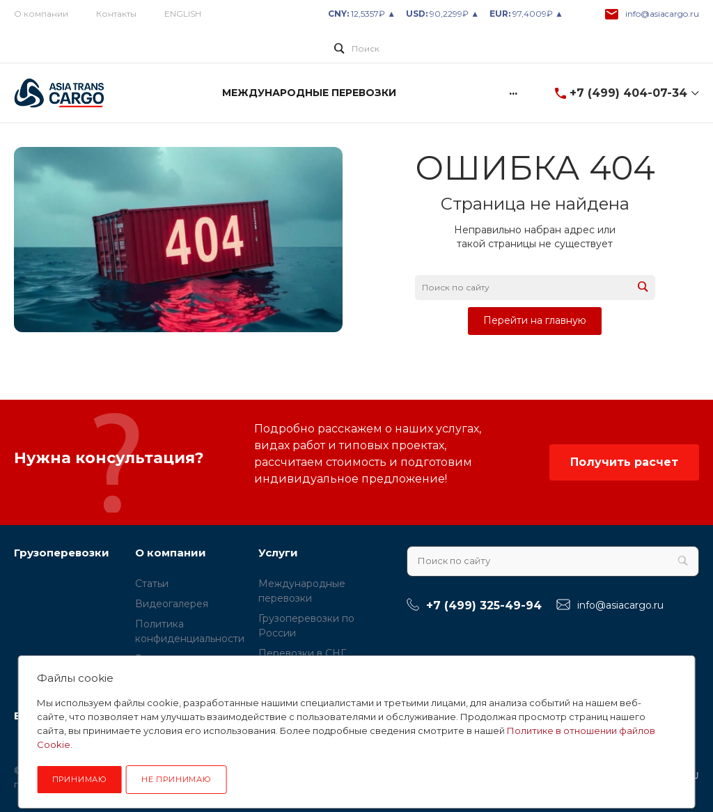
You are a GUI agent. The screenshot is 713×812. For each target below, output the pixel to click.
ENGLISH (182, 13)
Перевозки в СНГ (302, 653)
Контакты (116, 13)
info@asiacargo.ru (662, 13)
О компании (41, 13)
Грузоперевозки (61, 552)
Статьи (152, 583)
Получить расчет (624, 462)
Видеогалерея (171, 604)
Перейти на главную (534, 320)
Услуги (278, 552)
